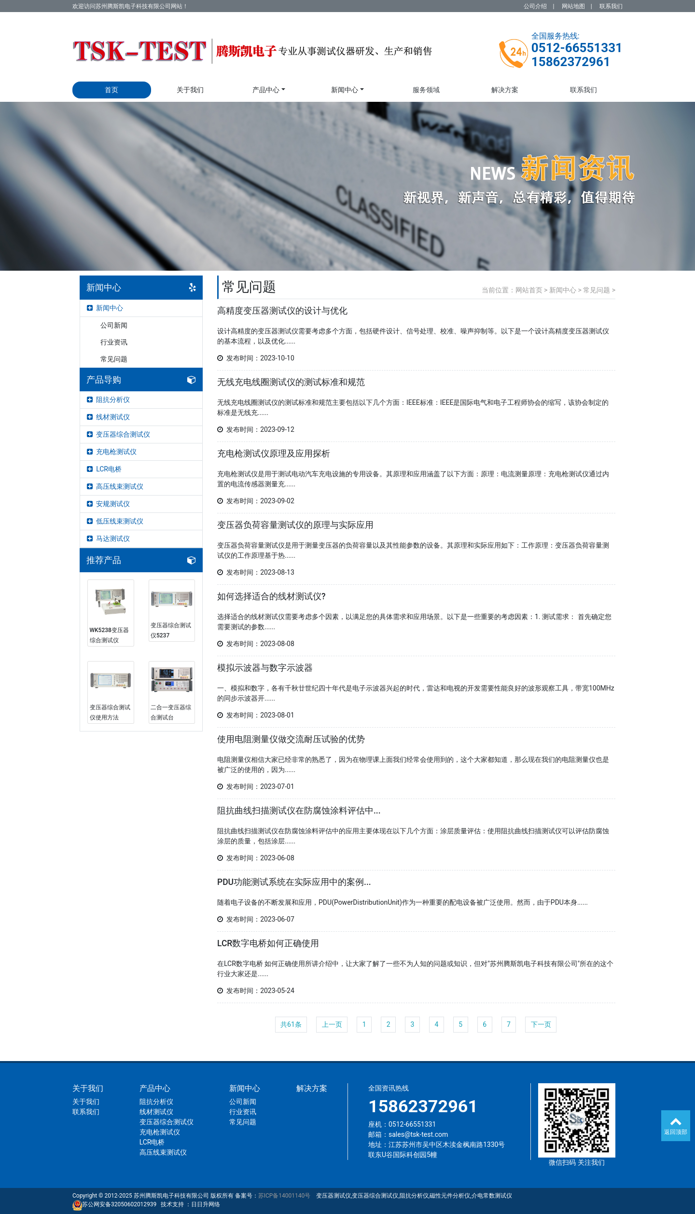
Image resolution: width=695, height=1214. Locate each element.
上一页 (332, 1024)
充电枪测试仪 (112, 451)
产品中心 (265, 90)
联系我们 (611, 6)
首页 (111, 90)
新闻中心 (344, 90)
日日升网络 (205, 1204)
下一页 (541, 1024)
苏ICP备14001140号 (284, 1195)
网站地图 (573, 6)
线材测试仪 (108, 417)
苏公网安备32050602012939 (119, 1204)
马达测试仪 (108, 538)
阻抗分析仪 (108, 399)
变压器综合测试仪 (118, 434)
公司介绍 (535, 6)
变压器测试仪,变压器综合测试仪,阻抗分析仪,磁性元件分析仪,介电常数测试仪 (414, 1195)
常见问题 (113, 359)
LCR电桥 (104, 469)
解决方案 (504, 90)
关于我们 (190, 90)
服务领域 (426, 90)
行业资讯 (113, 342)
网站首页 (528, 290)
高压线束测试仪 (115, 486)
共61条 (291, 1024)
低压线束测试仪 (115, 521)
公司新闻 (113, 325)
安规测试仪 (108, 504)
